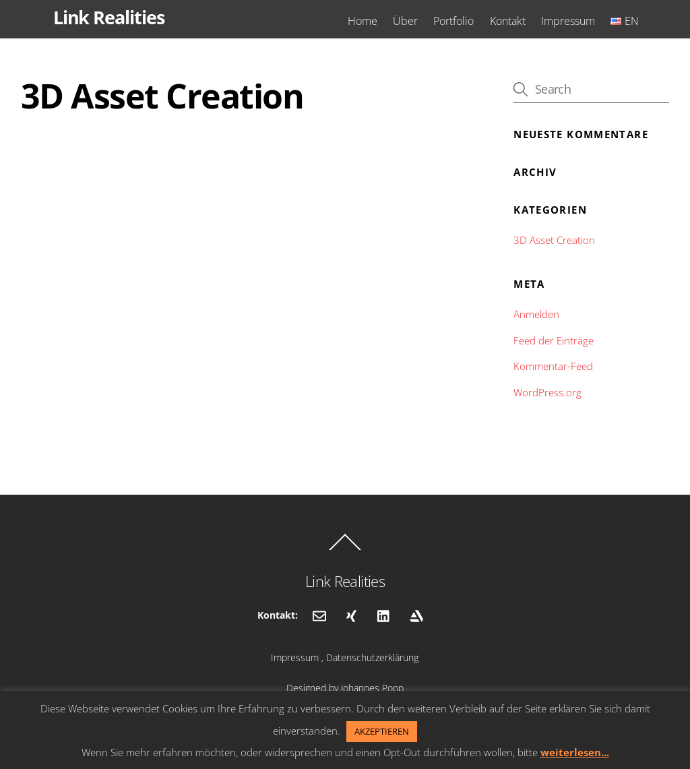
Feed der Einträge (553, 340)
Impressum (568, 20)
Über (405, 20)
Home (362, 20)
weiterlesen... (574, 752)
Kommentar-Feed (553, 366)
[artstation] (416, 614)
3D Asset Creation (554, 240)
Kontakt (508, 20)
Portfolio (453, 20)
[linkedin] (384, 614)
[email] (319, 614)
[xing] (351, 614)
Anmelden (536, 314)
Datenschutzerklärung (372, 657)
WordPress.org (547, 392)
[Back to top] (345, 549)
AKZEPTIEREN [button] (381, 731)
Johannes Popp (372, 687)
